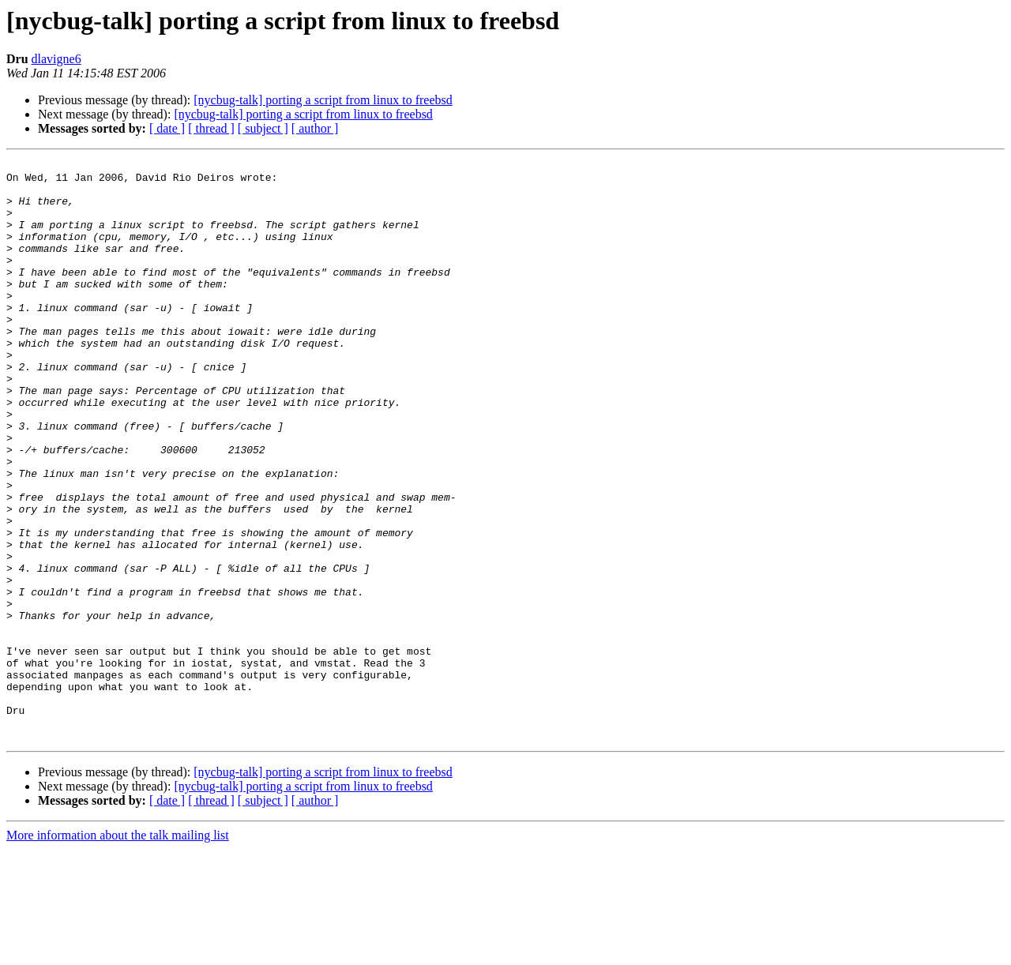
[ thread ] (211, 128)
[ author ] (315, 128)
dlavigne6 (56, 59)
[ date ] (167, 128)
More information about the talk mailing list (117, 951)
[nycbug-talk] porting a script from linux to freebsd (323, 100)
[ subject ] (263, 128)
